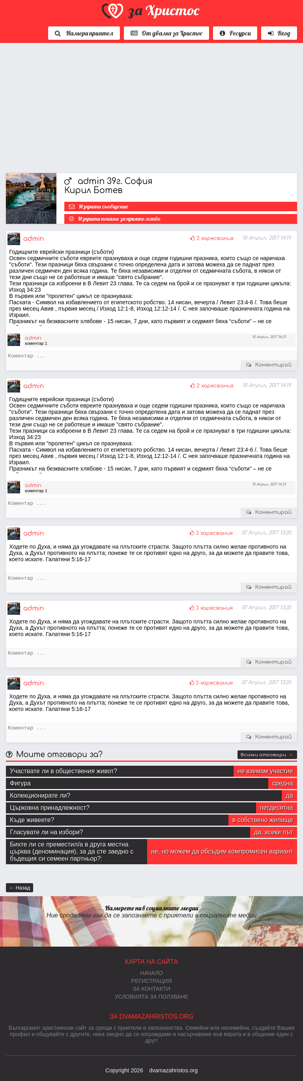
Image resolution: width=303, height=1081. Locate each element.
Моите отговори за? (59, 754)
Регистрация (151, 981)
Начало (151, 973)
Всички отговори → (267, 754)
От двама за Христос (166, 33)
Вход (279, 33)
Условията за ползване (151, 997)
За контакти (151, 989)
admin (33, 238)
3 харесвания (214, 533)
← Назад (19, 888)
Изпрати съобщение (103, 206)
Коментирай (273, 365)
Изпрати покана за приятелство (119, 218)
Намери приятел (84, 33)
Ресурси (235, 33)
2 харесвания (215, 238)
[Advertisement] (151, 106)
